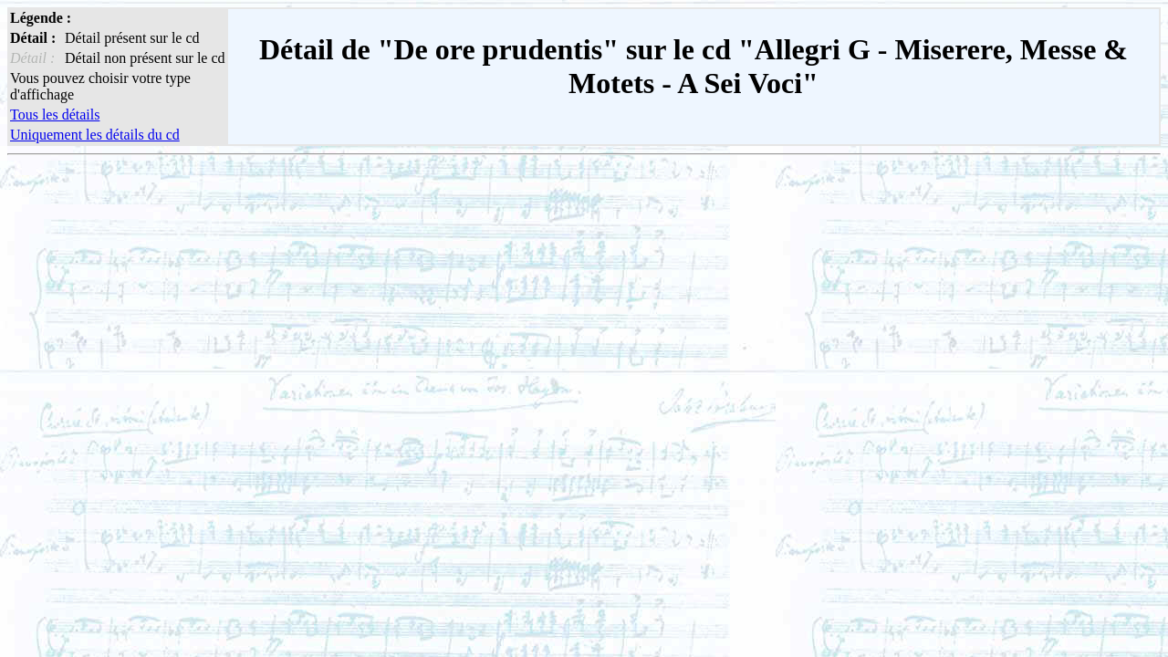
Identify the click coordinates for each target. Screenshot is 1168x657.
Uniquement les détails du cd (95, 134)
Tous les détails (54, 114)
